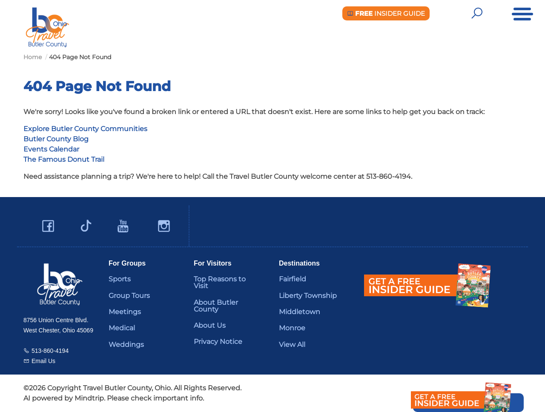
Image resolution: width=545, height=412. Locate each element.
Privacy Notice (218, 342)
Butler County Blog (56, 139)
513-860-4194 (50, 350)
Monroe (292, 328)
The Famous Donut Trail (63, 159)
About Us (210, 325)
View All (292, 344)
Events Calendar (51, 149)
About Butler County (216, 305)
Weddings (126, 344)
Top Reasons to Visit (220, 282)
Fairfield (292, 279)
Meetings (125, 312)
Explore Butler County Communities (85, 129)
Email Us (43, 361)
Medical (122, 328)
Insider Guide (386, 13)
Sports (120, 279)
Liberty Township (308, 296)
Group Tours (129, 296)
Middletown (299, 312)
